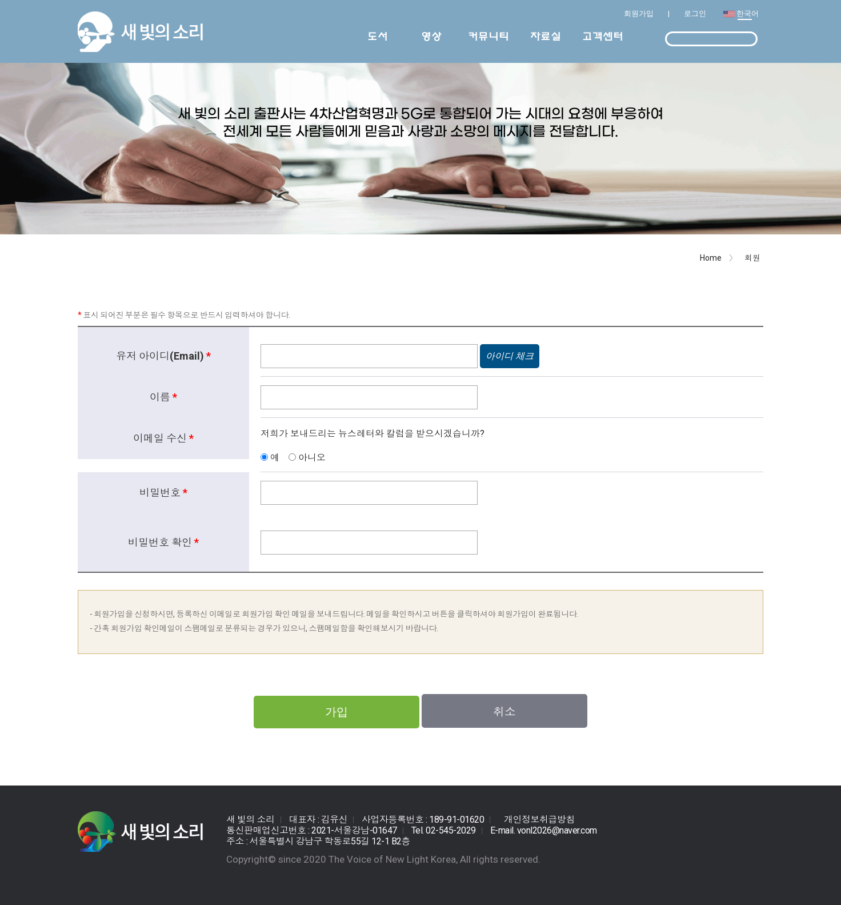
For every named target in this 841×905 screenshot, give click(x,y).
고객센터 (602, 36)
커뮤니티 (488, 36)
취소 (504, 712)
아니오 (311, 457)
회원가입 (639, 13)
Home (711, 257)
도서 (377, 36)
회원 (752, 257)
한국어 (747, 13)
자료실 (545, 36)
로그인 (695, 13)
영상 (431, 36)
